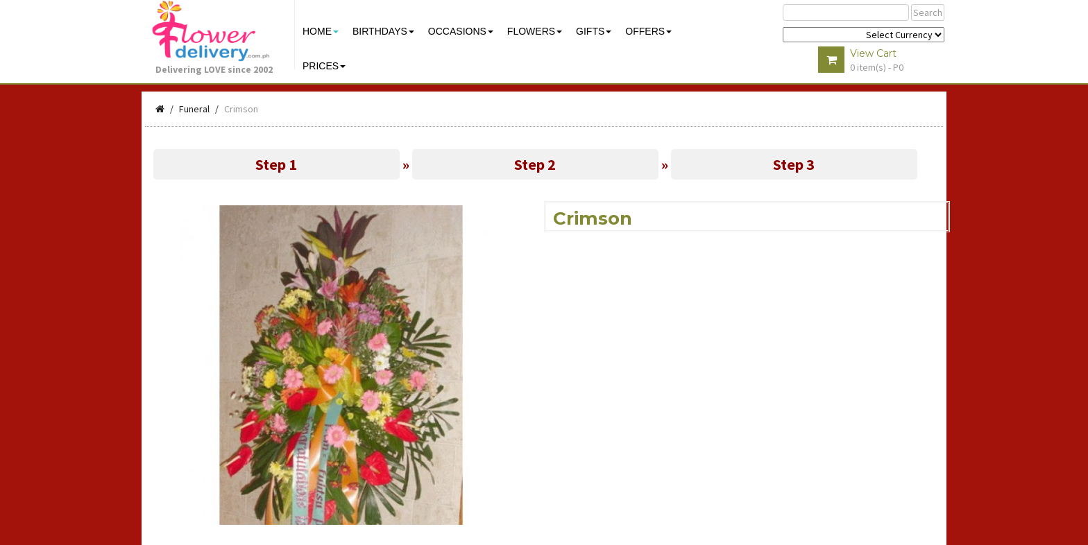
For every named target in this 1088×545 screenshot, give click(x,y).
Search (927, 12)
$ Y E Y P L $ (863, 34)
